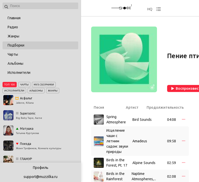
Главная (14, 18)
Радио (13, 27)
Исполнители (19, 73)
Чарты (13, 54)
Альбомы (15, 63)
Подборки (16, 45)
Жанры (13, 36)
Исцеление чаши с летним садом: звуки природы (117, 141)
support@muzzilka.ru (40, 177)
